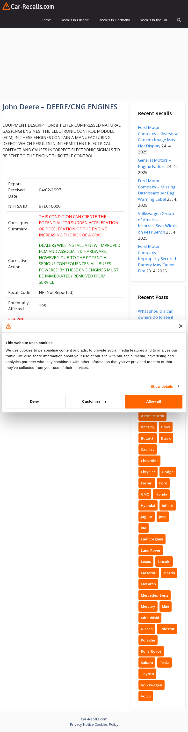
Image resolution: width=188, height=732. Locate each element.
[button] (179, 20)
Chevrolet (149, 460)
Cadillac (147, 449)
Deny (34, 401)
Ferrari (146, 483)
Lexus (146, 561)
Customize (94, 401)
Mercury (148, 606)
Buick (166, 438)
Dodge (168, 471)
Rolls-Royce (151, 651)
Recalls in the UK (153, 19)
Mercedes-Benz (154, 595)
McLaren (148, 583)
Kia (143, 527)
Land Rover (150, 550)
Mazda (169, 572)
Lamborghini (152, 539)
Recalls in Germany (114, 19)
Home (46, 19)
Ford (163, 483)
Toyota (147, 673)
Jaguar (146, 516)
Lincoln (164, 561)
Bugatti (147, 438)
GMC (145, 494)
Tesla (164, 662)
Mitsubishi (150, 617)
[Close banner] (180, 326)
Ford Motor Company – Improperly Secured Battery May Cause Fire (157, 258)
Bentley (147, 426)
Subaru (147, 662)
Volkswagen (151, 685)
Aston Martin (152, 415)
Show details (162, 386)
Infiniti (167, 505)
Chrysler (148, 471)
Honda (161, 494)
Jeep (162, 516)
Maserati (149, 572)
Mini (165, 606)
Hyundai (148, 505)
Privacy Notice (82, 724)
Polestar (166, 628)
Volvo (146, 696)
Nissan (147, 628)
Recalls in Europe (75, 19)
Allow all (153, 401)
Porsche (148, 640)
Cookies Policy (106, 724)
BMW (165, 426)
